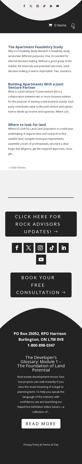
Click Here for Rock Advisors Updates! (38, 224)
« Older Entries (17, 167)
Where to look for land (27, 124)
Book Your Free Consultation (38, 285)
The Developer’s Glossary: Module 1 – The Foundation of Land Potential (41, 364)
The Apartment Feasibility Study (35, 47)
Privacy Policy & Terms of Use (41, 444)
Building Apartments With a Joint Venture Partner (36, 86)
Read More (41, 423)
